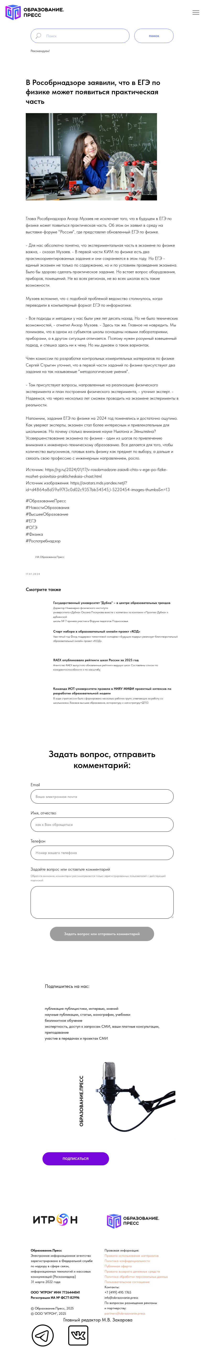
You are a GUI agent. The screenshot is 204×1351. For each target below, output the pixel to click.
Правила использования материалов (132, 1255)
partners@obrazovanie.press (125, 1313)
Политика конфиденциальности (127, 1261)
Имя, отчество (43, 812)
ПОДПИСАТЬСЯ (76, 1159)
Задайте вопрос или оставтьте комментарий (70, 869)
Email (35, 784)
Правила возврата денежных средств (132, 1271)
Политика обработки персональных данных (136, 1276)
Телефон (38, 840)
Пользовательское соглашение (127, 1282)
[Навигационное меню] (196, 12)
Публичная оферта (118, 1266)
